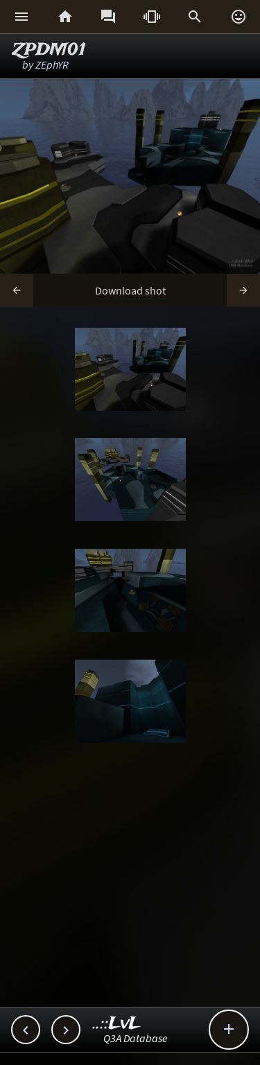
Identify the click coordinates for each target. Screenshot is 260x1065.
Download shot (130, 290)
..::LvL (117, 1024)
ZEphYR (52, 64)
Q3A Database (135, 1038)
